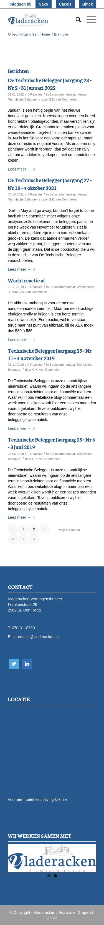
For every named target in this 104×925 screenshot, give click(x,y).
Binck (87, 4)
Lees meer (22, 169)
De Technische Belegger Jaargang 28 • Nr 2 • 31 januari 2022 (50, 83)
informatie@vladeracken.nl (35, 637)
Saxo (43, 4)
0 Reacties (35, 94)
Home (45, 34)
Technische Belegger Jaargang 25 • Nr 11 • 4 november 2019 (50, 354)
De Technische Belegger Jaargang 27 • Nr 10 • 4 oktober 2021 (50, 183)
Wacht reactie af (26, 280)
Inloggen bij (21, 4)
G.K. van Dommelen (63, 99)
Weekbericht (85, 287)
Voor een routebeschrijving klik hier (38, 799)
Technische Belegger (22, 99)
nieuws (82, 94)
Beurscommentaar (62, 94)
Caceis (65, 4)
